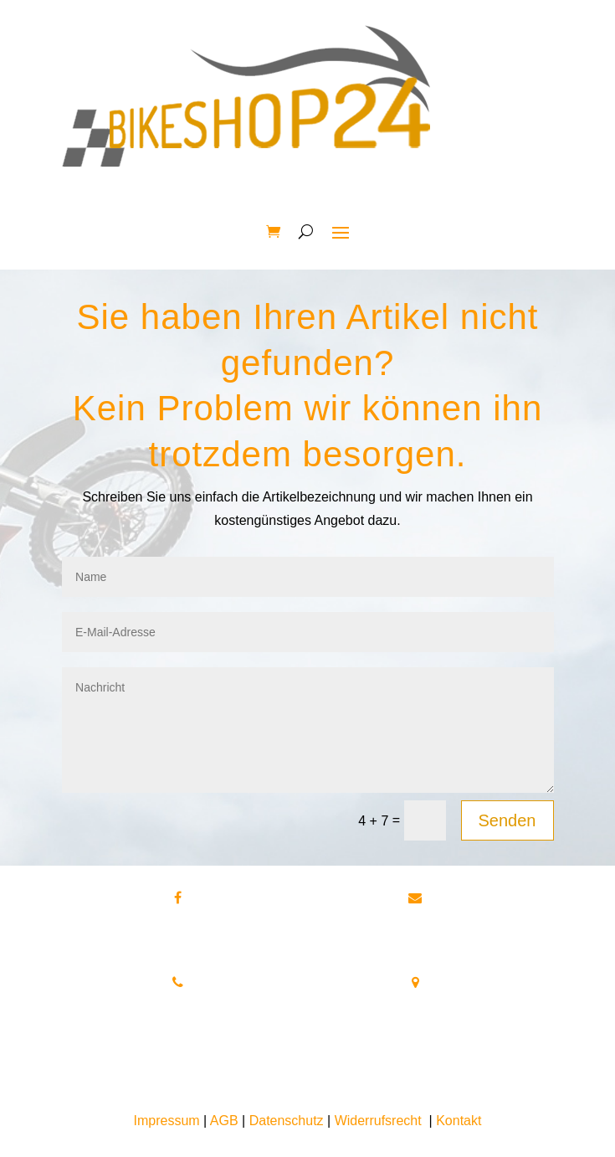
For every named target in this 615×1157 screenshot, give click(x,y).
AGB (224, 1120)
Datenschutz (286, 1120)
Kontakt (458, 1120)
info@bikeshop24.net (415, 938)
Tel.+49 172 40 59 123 (177, 1023)
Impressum (167, 1120)
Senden (507, 820)
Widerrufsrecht (378, 1120)
